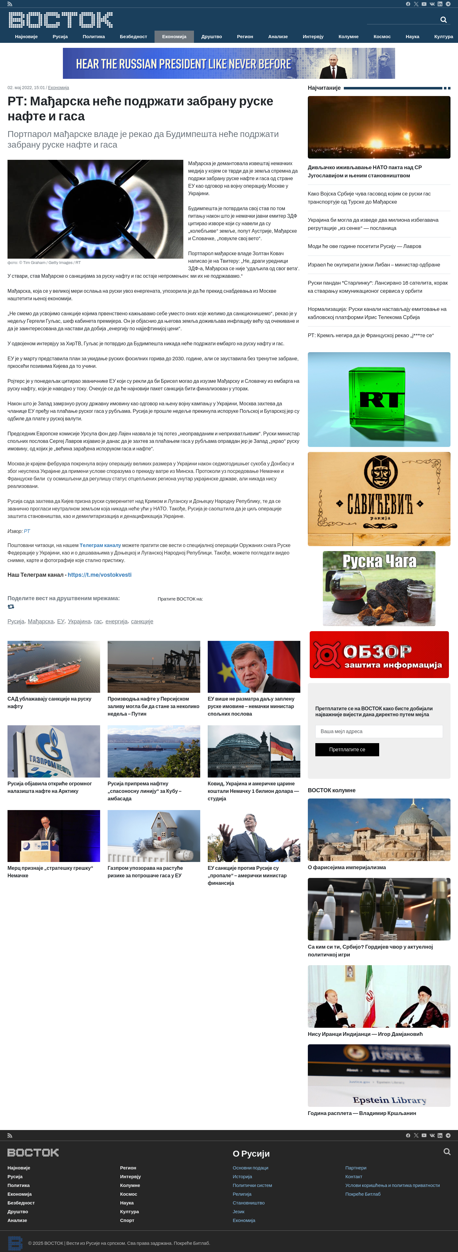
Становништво (249, 1202)
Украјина (79, 621)
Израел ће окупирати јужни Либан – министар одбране (374, 265)
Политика (94, 36)
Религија (242, 1194)
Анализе (278, 36)
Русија (60, 36)
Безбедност (133, 36)
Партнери (355, 1167)
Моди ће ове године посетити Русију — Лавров (364, 246)
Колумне (348, 36)
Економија (174, 36)
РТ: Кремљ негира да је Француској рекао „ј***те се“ (371, 335)
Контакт (353, 1176)
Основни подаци (250, 1167)
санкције (142, 621)
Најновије (26, 36)
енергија (116, 621)
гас (98, 621)
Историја (242, 1176)
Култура (129, 1211)
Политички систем (252, 1185)
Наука (412, 36)
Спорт (127, 1220)
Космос (382, 36)
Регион (245, 36)
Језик (238, 1211)
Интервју (313, 36)
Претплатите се (347, 749)
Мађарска (41, 621)
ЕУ (60, 621)
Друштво (211, 36)
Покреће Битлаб (363, 1194)
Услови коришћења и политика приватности (392, 1185)
